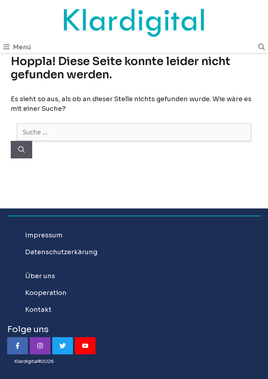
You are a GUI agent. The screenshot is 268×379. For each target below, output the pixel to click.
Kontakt (38, 310)
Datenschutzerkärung (61, 252)
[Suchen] (21, 149)
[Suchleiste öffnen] (261, 47)
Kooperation (46, 293)
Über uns (40, 276)
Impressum (44, 235)
